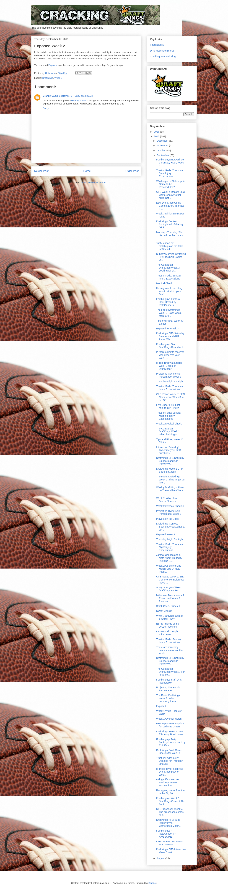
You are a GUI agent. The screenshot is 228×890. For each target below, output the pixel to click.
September (163, 155)
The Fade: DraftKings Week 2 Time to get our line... (170, 479)
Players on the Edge (167, 518)
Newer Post (41, 171)
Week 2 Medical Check (169, 423)
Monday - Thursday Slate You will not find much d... (170, 235)
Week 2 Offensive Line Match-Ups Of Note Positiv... (168, 568)
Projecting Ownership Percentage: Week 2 (169, 512)
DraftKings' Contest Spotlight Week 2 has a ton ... (170, 526)
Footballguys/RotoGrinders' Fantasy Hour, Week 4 (170, 162)
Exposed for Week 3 (167, 328)
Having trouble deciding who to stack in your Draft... (169, 291)
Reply (46, 108)
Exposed (53, 65)
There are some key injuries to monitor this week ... (169, 650)
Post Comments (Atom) (93, 182)
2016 (157, 131)
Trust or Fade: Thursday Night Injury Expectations (169, 547)
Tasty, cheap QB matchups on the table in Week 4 (169, 246)
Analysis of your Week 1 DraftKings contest (169, 589)
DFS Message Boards (162, 50)
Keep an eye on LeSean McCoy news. (169, 843)
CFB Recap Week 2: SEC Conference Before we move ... (170, 579)
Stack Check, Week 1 (168, 606)
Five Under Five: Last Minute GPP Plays (168, 406)
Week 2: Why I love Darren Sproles (167, 500)
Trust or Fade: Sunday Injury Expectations (168, 277)
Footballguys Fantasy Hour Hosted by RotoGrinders (168, 302)
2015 (157, 136)
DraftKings (47, 78)
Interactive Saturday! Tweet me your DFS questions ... (168, 450)
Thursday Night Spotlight (169, 381)
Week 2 (58, 78)
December (163, 140)
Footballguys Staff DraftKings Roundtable (170, 346)
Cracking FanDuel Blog (163, 56)
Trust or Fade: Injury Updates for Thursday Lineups (169, 761)
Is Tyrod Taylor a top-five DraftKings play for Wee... (169, 771)
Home (87, 171)
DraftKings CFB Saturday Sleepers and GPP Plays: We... (170, 336)
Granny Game (50, 96)
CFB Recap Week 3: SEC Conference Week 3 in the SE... (170, 397)
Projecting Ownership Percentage (168, 689)
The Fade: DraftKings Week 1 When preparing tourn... (168, 698)
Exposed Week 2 (165, 534)
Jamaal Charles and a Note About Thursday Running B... (169, 557)
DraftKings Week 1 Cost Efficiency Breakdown (169, 733)
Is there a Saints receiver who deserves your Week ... (170, 355)
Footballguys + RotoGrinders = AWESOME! (166, 833)
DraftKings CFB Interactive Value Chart (171, 851)
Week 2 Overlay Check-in (170, 506)
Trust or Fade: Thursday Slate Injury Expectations (169, 173)
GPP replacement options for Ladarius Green (170, 725)
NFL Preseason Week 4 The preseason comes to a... (170, 812)
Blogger (152, 883)
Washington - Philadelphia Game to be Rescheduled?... (170, 184)
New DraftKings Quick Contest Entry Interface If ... (170, 205)
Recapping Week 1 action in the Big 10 (170, 792)
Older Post (132, 171)
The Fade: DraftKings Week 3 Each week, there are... (169, 312)
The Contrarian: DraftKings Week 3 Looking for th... (168, 267)
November (163, 145)
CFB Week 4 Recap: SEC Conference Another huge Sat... (170, 194)
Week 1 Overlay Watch (169, 718)
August (161, 858)
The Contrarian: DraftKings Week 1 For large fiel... (170, 671)
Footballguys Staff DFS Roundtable (169, 681)
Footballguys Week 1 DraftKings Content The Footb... (170, 801)
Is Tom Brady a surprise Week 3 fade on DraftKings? (169, 365)
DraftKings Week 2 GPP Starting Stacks (169, 470)
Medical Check (164, 283)
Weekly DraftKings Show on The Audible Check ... (170, 490)
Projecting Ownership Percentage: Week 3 (169, 375)
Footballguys (157, 44)
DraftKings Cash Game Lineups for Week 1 (169, 752)
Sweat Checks (164, 610)
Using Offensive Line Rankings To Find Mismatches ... (167, 782)
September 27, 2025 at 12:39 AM (76, 96)
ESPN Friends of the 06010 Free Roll (167, 625)
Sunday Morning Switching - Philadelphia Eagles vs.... (171, 256)
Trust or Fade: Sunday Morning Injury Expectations (168, 415)
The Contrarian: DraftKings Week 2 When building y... (168, 431)
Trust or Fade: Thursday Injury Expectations (169, 388)
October (161, 150)
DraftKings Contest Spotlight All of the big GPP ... (169, 224)
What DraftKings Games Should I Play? (169, 617)
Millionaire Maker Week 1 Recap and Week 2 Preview (170, 598)
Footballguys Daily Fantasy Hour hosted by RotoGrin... (170, 742)
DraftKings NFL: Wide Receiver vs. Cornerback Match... (168, 822)
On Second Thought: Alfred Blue (167, 633)
